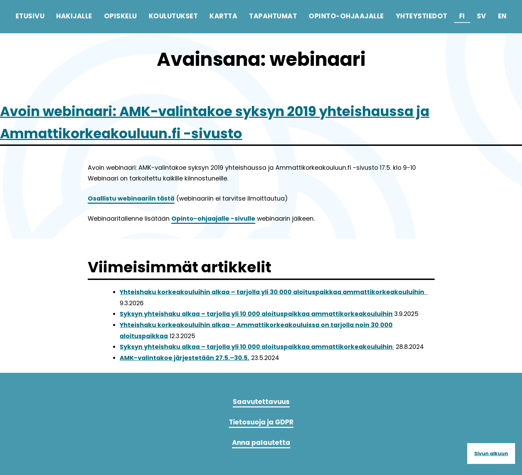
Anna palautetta (261, 442)
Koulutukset (173, 16)
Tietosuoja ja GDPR (261, 422)
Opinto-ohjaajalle (346, 16)
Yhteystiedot (421, 16)
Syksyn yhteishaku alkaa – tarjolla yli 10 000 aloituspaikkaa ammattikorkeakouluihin (256, 314)
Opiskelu (120, 16)
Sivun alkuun (491, 453)
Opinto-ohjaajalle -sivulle (213, 218)
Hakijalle (74, 16)
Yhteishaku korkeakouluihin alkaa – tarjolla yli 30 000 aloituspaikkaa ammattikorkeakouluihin (274, 292)
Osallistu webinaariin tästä (131, 198)
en (502, 16)
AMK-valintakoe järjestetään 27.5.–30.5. (184, 358)
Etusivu (30, 16)
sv (481, 16)
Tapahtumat (273, 16)
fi (462, 16)
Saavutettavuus (261, 401)
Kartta (223, 16)
